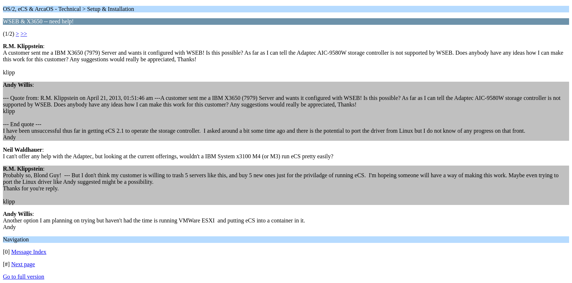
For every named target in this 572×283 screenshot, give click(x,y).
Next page (23, 264)
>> (23, 34)
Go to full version (23, 277)
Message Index (28, 252)
